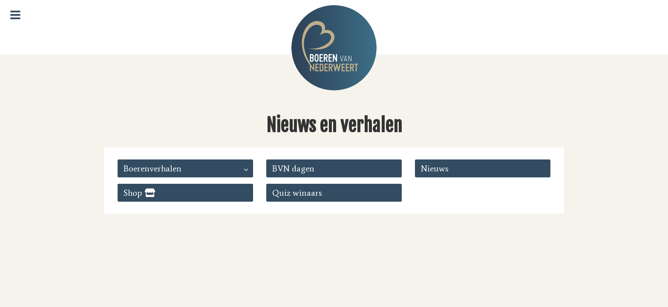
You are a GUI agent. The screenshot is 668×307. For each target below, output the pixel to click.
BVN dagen (293, 168)
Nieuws (435, 168)
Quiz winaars (297, 193)
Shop (133, 193)
